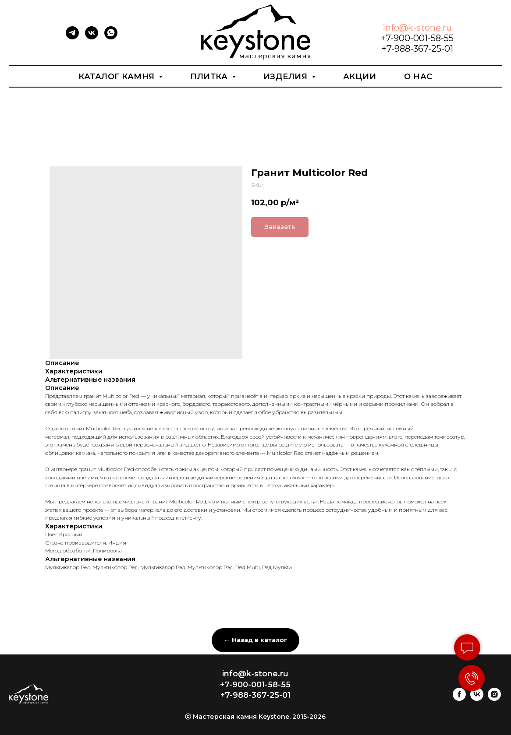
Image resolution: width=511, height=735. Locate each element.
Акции (359, 76)
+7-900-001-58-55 (417, 38)
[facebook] (459, 698)
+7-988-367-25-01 (417, 48)
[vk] (91, 37)
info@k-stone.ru (417, 27)
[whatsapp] (110, 37)
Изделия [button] (286, 76)
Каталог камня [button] (117, 76)
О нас (418, 76)
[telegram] (72, 37)
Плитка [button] (210, 76)
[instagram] (494, 698)
